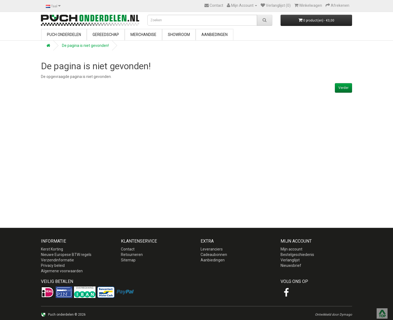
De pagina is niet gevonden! (85, 45)
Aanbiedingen (214, 34)
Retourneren (132, 254)
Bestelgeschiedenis (297, 254)
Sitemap (128, 260)
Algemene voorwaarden (62, 271)
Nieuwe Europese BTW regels (66, 254)
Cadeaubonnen (214, 254)
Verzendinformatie (57, 260)
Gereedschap (106, 34)
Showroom (179, 34)
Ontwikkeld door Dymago (333, 314)
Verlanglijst (290, 260)
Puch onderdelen (64, 34)
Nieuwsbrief (291, 265)
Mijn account (291, 249)
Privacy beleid (53, 265)
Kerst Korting (52, 249)
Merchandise (143, 34)
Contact (128, 249)
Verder (343, 88)
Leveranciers (212, 249)
